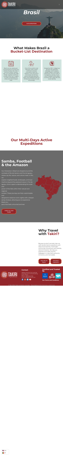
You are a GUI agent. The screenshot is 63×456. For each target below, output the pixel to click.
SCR (40, 285)
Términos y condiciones (48, 285)
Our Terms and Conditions (50, 280)
